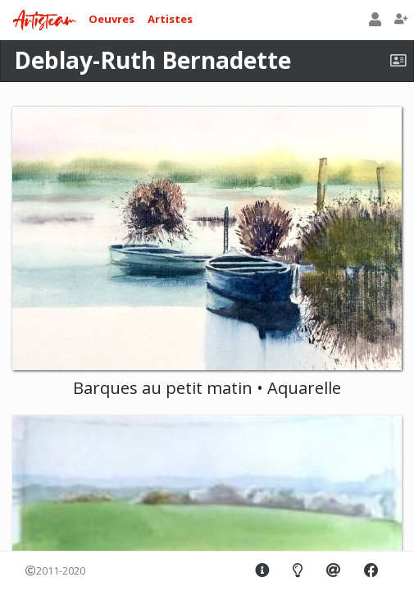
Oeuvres (111, 18)
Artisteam (44, 21)
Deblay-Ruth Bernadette (152, 60)
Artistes (170, 18)
